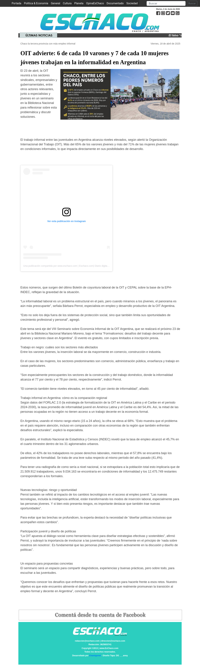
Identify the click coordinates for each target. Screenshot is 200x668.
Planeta (79, 3)
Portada (17, 3)
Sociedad (132, 3)
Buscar (192, 3)
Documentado (115, 3)
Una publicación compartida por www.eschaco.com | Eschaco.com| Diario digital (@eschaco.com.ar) (76, 265)
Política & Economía (36, 3)
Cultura (67, 3)
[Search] (166, 3)
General (55, 3)
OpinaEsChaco (95, 3)
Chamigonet (95, 655)
